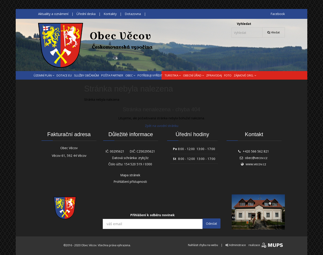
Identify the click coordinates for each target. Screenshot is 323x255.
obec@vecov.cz (256, 158)
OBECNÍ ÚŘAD (193, 75)
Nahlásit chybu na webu (203, 245)
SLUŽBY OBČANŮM (86, 75)
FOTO (227, 75)
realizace (266, 245)
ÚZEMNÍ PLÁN (44, 75)
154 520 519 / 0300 (138, 164)
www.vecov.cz (256, 164)
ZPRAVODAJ (214, 75)
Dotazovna (133, 14)
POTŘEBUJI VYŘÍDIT (149, 75)
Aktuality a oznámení (53, 14)
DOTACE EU (64, 75)
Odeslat (211, 223)
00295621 (117, 151)
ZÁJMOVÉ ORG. (245, 75)
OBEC (130, 75)
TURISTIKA (173, 75)
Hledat (273, 32)
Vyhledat (244, 24)
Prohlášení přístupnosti (130, 181)
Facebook (278, 14)
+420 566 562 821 (256, 151)
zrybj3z (143, 158)
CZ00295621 (146, 151)
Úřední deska (86, 14)
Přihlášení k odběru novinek (152, 215)
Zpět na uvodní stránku (161, 126)
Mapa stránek (130, 175)
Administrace (235, 245)
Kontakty (110, 14)
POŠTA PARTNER (112, 75)
